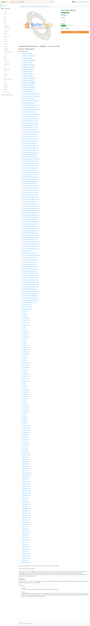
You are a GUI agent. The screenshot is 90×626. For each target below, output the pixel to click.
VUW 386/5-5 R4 (26, 562)
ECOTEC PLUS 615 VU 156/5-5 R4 (30, 139)
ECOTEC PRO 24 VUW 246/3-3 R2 (30, 269)
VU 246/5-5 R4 (25, 381)
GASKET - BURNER (65, 28)
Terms (25, 623)
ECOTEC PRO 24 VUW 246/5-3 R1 (30, 275)
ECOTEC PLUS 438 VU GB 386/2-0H (30, 114)
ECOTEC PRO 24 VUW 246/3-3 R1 (30, 266)
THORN (5, 84)
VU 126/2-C (25, 313)
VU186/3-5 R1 (25, 439)
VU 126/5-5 (25, 316)
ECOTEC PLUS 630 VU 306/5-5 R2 (30, 177)
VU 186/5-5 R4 (25, 354)
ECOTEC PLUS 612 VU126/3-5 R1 (30, 127)
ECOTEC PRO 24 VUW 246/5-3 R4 (30, 278)
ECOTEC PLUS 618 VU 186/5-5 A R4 (30, 145)
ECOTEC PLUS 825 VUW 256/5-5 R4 (30, 210)
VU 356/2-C (25, 399)
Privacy (20, 623)
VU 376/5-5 (25, 403)
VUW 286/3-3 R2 (26, 504)
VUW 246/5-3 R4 (26, 477)
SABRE (5, 76)
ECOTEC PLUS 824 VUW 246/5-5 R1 (30, 204)
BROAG (5, 24)
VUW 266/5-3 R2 (26, 493)
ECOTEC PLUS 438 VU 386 (28, 112)
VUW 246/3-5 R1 (26, 466)
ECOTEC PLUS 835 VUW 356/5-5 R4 (30, 230)
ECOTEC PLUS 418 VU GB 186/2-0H (30, 105)
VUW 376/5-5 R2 (26, 556)
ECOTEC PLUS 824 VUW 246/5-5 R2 (30, 206)
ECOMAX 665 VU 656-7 (27, 74)
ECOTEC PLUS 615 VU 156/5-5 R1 (30, 134)
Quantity (63, 17)
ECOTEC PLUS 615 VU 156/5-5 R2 (30, 136)
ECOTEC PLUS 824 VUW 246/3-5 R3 (30, 199)
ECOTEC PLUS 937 (26, 251)
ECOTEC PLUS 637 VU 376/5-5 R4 (30, 192)
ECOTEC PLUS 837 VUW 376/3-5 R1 (30, 235)
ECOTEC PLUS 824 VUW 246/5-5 (30, 201)
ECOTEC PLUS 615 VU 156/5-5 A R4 (30, 132)
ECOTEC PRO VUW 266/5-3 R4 (29, 302)
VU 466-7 (24, 419)
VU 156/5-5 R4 (25, 338)
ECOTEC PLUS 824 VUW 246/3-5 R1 (30, 197)
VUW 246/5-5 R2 (26, 484)
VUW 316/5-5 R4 (26, 533)
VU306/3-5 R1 (25, 443)
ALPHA (5, 11)
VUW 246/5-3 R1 (26, 475)
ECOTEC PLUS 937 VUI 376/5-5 (29, 253)
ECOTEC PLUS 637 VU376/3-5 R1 (30, 195)
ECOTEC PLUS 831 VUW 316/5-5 (30, 219)
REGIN (5, 71)
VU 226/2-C (25, 360)
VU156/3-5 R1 (25, 437)
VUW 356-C (25, 542)
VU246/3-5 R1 (25, 441)
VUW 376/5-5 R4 (26, 558)
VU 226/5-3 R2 (25, 365)
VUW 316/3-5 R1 (26, 520)
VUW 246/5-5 (25, 479)
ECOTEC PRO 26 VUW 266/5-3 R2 (30, 282)
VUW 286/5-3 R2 (26, 513)
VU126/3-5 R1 (25, 434)
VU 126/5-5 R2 (25, 322)
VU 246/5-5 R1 (25, 376)
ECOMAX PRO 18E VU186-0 (28, 87)
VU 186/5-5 (25, 345)
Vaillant (28, 6)
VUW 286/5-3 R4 (26, 515)
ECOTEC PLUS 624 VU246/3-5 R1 (30, 168)
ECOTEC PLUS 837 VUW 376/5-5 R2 (30, 244)
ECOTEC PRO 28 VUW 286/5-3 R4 (30, 298)
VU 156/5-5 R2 (25, 336)
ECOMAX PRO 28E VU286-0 (29, 89)
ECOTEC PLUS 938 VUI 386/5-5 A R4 (31, 255)
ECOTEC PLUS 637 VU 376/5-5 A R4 (30, 186)
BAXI (5, 18)
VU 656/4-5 (25, 421)
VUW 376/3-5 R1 (26, 547)
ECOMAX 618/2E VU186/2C (28, 60)
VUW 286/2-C (25, 499)
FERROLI (6, 34)
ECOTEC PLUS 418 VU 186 (28, 103)
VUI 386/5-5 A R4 (26, 455)
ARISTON (6, 13)
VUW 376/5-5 (25, 551)
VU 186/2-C (25, 343)
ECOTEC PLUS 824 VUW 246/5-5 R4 (30, 208)
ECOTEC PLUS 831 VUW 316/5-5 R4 (30, 226)
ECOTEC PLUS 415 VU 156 (28, 98)
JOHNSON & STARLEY (8, 51)
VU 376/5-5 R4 (25, 412)
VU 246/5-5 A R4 (26, 374)
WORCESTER (6, 92)
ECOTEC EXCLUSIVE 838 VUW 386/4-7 (31, 96)
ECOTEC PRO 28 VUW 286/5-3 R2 (30, 295)
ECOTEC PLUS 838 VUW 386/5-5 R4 (30, 248)
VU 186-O (24, 356)
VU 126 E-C (24, 311)
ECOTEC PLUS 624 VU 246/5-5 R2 (30, 163)
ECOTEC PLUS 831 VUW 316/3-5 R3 (30, 215)
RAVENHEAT (6, 69)
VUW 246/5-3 (25, 470)
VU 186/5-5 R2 (25, 352)
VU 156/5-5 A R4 (26, 331)
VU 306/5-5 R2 (25, 394)
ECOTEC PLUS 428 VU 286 (28, 107)
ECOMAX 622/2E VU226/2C (28, 65)
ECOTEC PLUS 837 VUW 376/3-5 (30, 233)
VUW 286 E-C (25, 497)
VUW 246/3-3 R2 (26, 464)
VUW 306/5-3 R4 (26, 517)
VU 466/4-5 (25, 417)
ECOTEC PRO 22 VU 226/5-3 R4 (29, 264)
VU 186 (24, 340)
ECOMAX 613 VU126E (27, 53)
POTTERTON (6, 61)
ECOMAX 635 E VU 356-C (28, 67)
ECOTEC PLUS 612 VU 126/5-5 (29, 116)
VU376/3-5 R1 (25, 446)
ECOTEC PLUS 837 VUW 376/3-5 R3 (30, 237)
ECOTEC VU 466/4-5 (27, 304)
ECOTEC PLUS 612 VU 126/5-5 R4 (30, 125)
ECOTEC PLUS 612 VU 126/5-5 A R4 (30, 118)
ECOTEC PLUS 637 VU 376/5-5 (29, 183)
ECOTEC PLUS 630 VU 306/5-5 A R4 (30, 172)
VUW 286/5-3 (25, 506)
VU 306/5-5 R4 (25, 396)
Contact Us (78, 2)
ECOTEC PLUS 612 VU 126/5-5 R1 (30, 121)
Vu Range (33, 6)
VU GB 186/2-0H (26, 428)
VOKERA (6, 89)
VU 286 (24, 383)
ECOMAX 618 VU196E (27, 58)
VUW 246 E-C (25, 457)
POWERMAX (6, 64)
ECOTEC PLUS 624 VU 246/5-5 (29, 156)
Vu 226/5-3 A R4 (40, 6)
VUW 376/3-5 (25, 544)
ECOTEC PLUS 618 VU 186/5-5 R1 (30, 148)
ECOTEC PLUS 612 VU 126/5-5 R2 (30, 123)
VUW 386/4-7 (25, 560)
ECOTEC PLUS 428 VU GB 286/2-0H (30, 109)
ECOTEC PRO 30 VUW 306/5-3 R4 (30, 300)
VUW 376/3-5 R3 (26, 549)
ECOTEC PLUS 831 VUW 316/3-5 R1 (30, 213)
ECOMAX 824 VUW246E (27, 76)
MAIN (5, 56)
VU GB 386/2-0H (26, 432)
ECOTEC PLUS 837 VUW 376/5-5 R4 (30, 246)
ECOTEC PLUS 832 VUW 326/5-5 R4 (30, 228)
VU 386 (24, 414)
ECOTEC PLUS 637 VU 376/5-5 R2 (30, 190)
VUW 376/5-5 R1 (26, 553)
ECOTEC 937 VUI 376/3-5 (28, 91)
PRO (5, 66)
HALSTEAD (6, 41)
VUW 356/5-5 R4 (26, 540)
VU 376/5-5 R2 (25, 410)
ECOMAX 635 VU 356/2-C (28, 69)
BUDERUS (6, 26)
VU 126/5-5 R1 (25, 320)
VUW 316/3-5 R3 (26, 522)
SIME (5, 82)
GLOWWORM (6, 36)
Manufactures (5, 8)
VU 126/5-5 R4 (25, 325)
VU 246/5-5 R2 (25, 378)
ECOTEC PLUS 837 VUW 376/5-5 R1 (30, 242)
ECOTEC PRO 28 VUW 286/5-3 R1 (30, 293)
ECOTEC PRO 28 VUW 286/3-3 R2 (30, 287)
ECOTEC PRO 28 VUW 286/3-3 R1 (30, 284)
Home (4, 5)
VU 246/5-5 (25, 372)
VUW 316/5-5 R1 (26, 529)
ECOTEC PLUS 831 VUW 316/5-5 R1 (30, 221)
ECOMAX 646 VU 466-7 (27, 71)
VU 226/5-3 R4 (25, 367)
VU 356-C (24, 401)
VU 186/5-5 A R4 (26, 347)
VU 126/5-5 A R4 (26, 318)
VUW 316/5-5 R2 (26, 531)
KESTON (6, 54)
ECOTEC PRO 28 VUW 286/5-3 (29, 289)
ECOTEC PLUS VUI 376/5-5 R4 (29, 257)
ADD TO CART (75, 32)
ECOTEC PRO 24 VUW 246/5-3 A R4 (30, 273)
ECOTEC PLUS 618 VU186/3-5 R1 (30, 154)
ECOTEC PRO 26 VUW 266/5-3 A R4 (30, 280)
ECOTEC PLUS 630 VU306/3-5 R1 (30, 181)
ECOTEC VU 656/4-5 (27, 307)
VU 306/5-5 (25, 387)
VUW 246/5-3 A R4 (26, 473)
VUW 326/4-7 (25, 535)
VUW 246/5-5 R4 (26, 486)
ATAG (5, 16)
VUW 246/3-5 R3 (26, 468)
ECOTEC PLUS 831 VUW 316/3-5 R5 (30, 217)
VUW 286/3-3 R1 (26, 502)
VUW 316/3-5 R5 (26, 524)
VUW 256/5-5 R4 (26, 488)
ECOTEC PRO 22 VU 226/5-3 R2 (29, 262)
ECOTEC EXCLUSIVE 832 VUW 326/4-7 (31, 94)
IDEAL (5, 46)
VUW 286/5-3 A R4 (26, 508)
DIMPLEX (6, 31)
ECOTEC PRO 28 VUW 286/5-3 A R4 (30, 291)
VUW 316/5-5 (25, 526)
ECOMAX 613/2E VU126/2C (28, 56)
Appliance (63, 23)
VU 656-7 (24, 423)
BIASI (5, 21)
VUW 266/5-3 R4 (26, 495)
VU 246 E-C (25, 369)
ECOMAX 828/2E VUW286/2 (29, 83)
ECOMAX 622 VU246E (27, 62)
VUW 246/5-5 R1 (26, 482)
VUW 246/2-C (25, 459)
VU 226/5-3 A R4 (69, 25)
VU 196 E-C (25, 358)
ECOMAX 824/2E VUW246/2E (29, 78)
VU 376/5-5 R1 (25, 408)
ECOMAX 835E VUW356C (28, 85)
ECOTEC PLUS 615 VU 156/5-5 (29, 130)
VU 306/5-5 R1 (25, 392)
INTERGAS (6, 49)
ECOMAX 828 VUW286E (27, 80)
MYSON (5, 59)
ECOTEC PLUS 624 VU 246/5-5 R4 (30, 165)
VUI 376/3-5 (25, 448)
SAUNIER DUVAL (7, 79)
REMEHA (6, 74)
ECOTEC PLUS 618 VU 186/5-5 (29, 143)
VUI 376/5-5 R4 (26, 452)
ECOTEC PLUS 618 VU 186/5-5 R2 (30, 150)
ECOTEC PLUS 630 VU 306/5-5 (29, 170)
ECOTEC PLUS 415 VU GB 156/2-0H (30, 100)
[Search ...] (31, 2)
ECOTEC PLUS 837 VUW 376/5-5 (30, 239)
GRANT (5, 39)
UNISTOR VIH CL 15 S (27, 309)
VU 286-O (24, 385)
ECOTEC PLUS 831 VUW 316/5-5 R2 (30, 224)
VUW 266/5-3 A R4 (26, 490)
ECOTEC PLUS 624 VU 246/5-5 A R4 (30, 159)
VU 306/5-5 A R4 (26, 390)
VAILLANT (6, 87)
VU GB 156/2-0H (26, 425)
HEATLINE (6, 44)
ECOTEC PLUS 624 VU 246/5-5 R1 (30, 161)
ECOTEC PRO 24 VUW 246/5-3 (29, 271)
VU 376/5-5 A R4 (26, 405)
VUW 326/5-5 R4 (26, 538)
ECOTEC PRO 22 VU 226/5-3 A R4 (30, 260)
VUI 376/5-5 (25, 450)
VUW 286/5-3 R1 (26, 511)
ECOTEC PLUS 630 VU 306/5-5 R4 (30, 179)
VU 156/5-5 (25, 329)
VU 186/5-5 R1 (25, 349)
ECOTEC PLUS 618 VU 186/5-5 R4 (30, 152)
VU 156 (23, 327)
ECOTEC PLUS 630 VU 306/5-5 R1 (30, 174)
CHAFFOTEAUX (7, 29)
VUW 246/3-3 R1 (26, 461)
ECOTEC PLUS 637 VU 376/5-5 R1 (30, 188)
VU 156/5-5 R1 (25, 334)
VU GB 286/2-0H (26, 430)
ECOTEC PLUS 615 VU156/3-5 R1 (30, 141)
